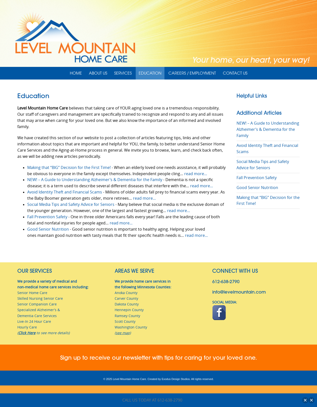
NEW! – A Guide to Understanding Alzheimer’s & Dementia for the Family (94, 179)
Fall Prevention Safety (47, 216)
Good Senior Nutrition (48, 229)
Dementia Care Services (37, 315)
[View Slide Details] (158, 37)
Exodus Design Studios (176, 379)
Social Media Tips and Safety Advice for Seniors (70, 204)
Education (150, 73)
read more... (195, 173)
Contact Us (235, 73)
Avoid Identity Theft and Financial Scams (64, 192)
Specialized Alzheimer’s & (38, 309)
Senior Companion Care (37, 304)
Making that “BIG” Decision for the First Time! (69, 167)
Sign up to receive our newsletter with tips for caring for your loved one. (158, 357)
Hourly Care (27, 327)
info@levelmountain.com (239, 292)
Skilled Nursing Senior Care (40, 298)
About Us (98, 73)
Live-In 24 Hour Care (34, 321)
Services (123, 73)
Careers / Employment (192, 73)
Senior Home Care (32, 292)
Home (76, 73)
